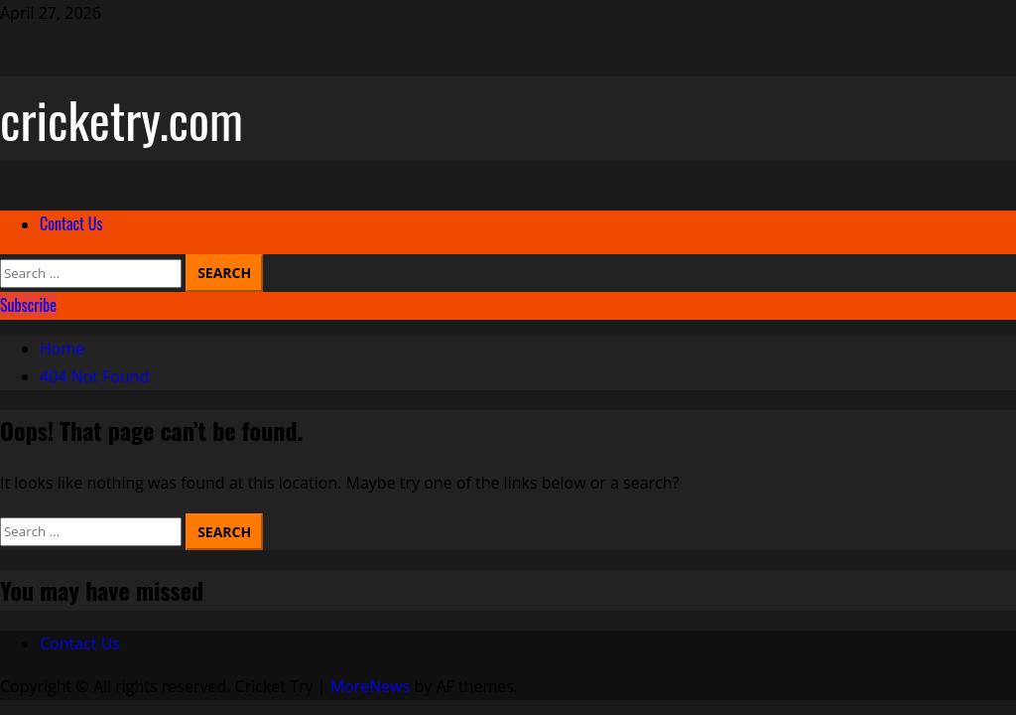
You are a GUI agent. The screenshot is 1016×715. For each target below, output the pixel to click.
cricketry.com (121, 118)
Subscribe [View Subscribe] (28, 305)
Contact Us (71, 223)
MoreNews (370, 686)
